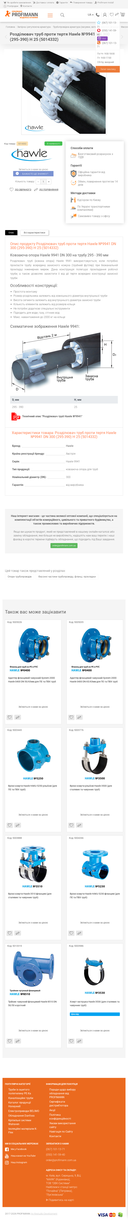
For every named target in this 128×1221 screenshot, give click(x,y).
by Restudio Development (44, 1213)
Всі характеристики (34, 232)
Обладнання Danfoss (21, 1115)
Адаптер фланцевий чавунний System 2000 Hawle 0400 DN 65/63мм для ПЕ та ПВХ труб (94, 680)
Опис (11, 232)
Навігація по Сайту (61, 1131)
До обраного (23, 189)
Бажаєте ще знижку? (35, 174)
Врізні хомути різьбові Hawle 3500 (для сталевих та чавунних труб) (91, 788)
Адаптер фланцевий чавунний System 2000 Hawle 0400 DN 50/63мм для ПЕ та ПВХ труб (32, 680)
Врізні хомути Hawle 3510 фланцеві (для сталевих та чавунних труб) (30, 895)
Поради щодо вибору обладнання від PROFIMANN (62, 1093)
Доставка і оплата (43, 2)
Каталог (50, 15)
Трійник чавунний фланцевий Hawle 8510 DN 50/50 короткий (32, 1003)
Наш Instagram (19, 1162)
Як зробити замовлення (17, 2)
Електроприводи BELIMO (23, 1111)
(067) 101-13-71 (97, 14)
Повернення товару (81, 2)
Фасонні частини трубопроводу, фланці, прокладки (67, 576)
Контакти (26, 6)
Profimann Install (104, 2)
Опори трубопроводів (20, 576)
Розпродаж (11, 6)
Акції (52, 1110)
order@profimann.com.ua (64, 545)
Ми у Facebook (18, 1149)
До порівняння (48, 189)
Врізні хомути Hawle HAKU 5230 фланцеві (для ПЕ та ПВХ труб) (95, 895)
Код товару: (10, 143)
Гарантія (62, 2)
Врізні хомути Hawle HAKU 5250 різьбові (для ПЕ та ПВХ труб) (33, 788)
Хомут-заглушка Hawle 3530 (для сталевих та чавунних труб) (95, 1003)
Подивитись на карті (61, 1200)
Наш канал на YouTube (23, 1155)
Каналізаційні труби (20, 1098)
